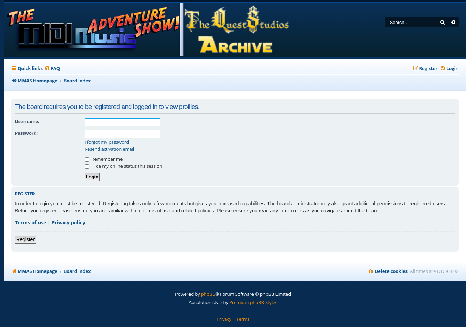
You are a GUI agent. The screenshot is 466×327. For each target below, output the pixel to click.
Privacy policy (68, 222)
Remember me (104, 159)
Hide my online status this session (123, 166)
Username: (27, 121)
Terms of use (30, 222)
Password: (26, 133)
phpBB (208, 294)
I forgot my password (107, 142)
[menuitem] (52, 68)
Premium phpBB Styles (253, 302)
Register (25, 239)
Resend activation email (109, 149)
